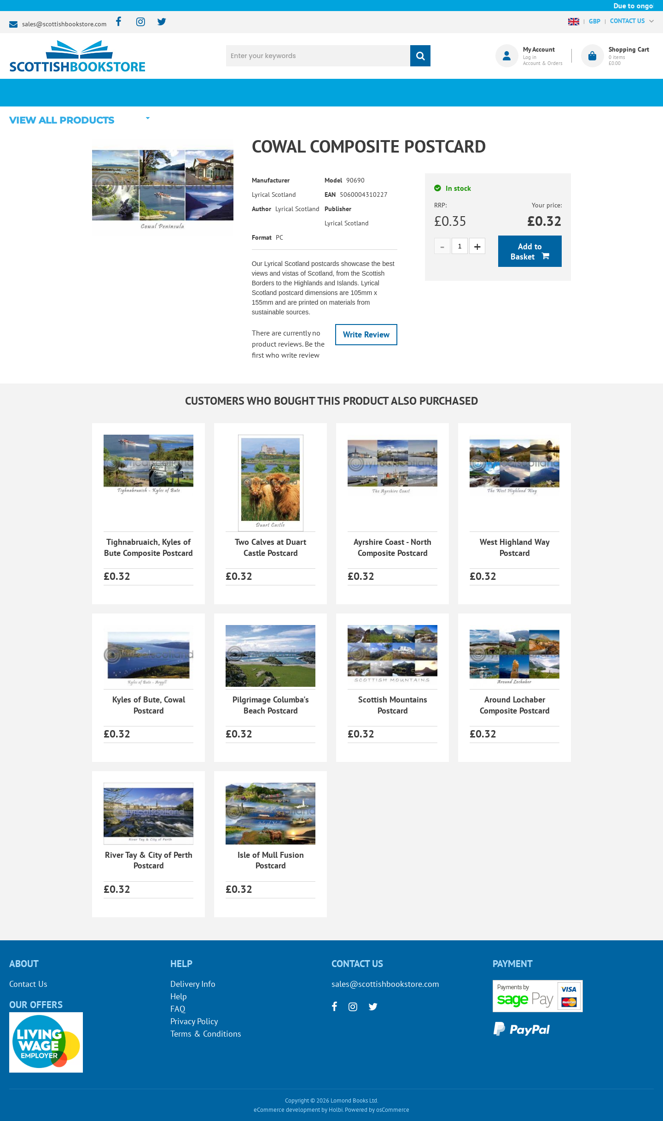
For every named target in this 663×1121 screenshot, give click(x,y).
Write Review (366, 334)
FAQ (177, 1008)
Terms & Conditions (205, 1033)
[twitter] (157, 22)
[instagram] (136, 22)
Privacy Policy (194, 1021)
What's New (262, 92)
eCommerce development (287, 1110)
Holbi (336, 1110)
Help (178, 996)
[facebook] (116, 22)
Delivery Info (192, 984)
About (486, 92)
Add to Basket (526, 251)
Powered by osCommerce (377, 1110)
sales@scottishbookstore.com (64, 24)
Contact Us (28, 984)
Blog (374, 92)
